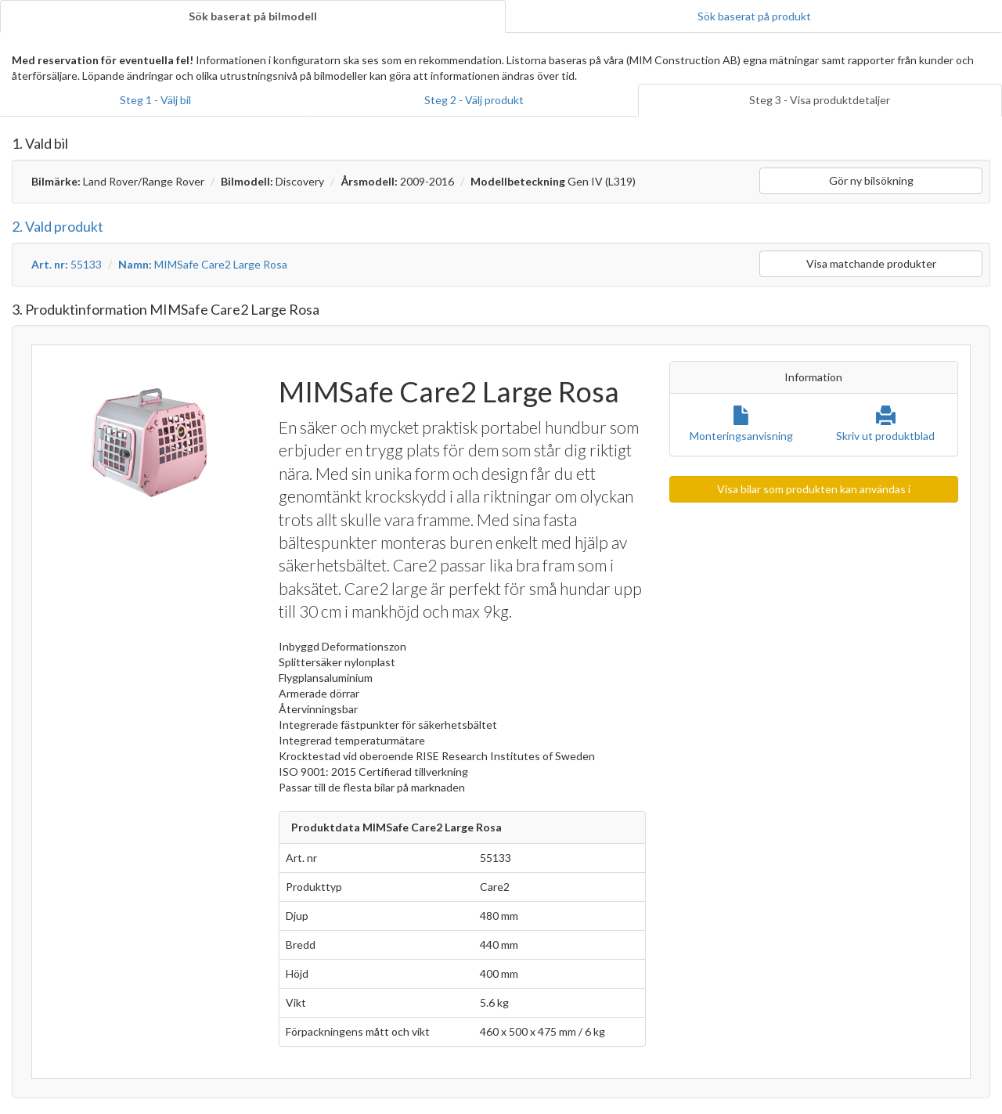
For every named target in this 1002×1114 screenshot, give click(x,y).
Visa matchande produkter (871, 263)
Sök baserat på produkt (754, 16)
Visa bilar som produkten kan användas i (813, 489)
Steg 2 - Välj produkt (474, 99)
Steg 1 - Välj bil (155, 99)
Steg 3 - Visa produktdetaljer (819, 99)
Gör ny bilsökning (871, 180)
